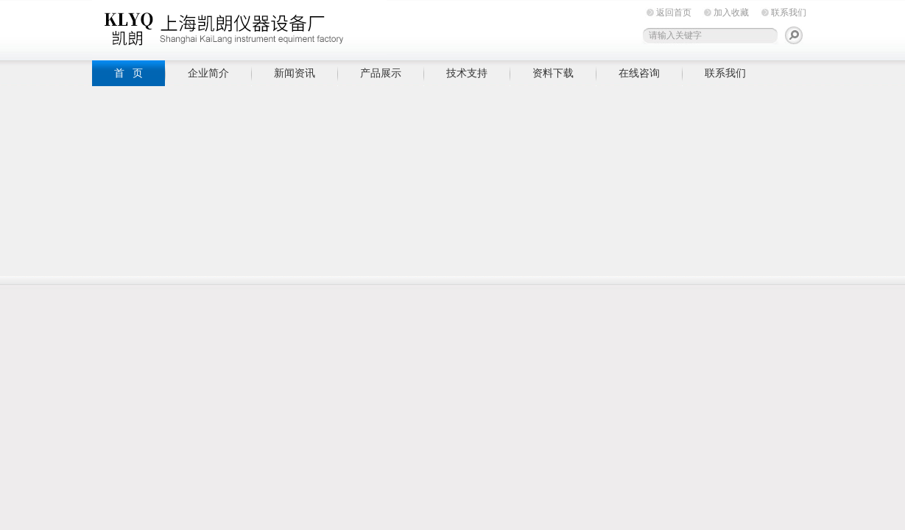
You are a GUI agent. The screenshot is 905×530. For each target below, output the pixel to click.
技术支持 (466, 73)
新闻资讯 (294, 73)
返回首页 (673, 12)
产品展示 (380, 73)
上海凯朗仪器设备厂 (239, 27)
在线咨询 (639, 73)
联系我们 (788, 12)
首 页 (129, 73)
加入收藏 (731, 12)
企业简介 (208, 73)
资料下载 (553, 73)
